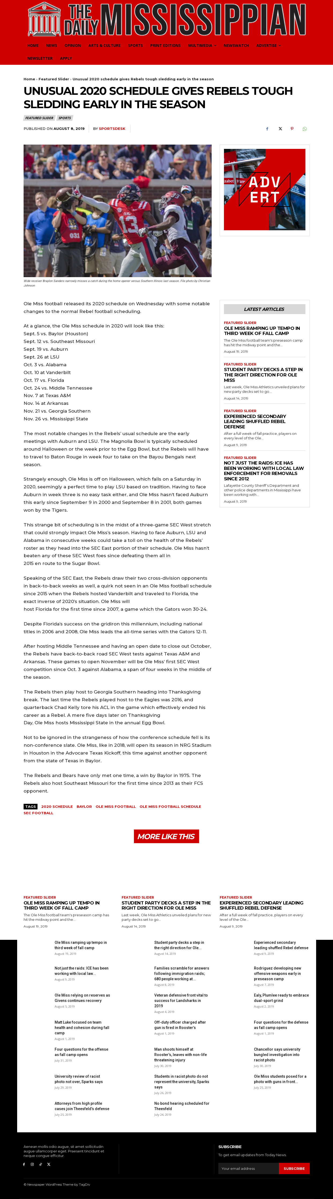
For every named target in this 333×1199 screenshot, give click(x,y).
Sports (65, 118)
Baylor (84, 806)
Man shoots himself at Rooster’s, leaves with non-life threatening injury (180, 1054)
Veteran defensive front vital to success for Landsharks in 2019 (181, 1000)
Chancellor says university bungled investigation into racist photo (277, 1054)
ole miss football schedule (170, 806)
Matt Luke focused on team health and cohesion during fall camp (82, 1027)
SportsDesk (112, 128)
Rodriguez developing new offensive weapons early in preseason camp (277, 973)
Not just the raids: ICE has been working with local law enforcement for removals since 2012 (264, 470)
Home (29, 79)
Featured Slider (54, 79)
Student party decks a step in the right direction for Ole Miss (263, 375)
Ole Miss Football (116, 806)
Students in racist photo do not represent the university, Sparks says (181, 1081)
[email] (248, 1168)
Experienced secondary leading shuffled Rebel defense (255, 421)
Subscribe (294, 1168)
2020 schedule (57, 806)
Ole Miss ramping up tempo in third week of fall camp (262, 331)
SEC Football (38, 813)
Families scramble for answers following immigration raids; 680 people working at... (181, 973)
